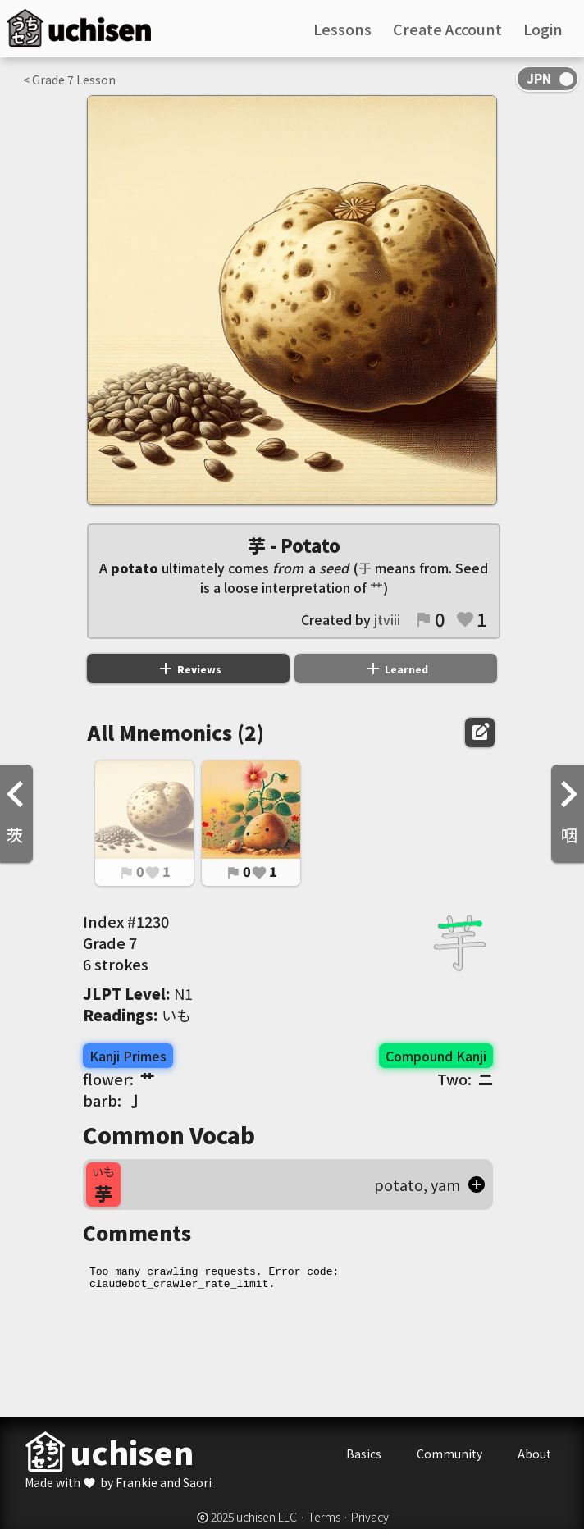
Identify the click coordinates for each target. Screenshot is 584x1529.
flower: (119, 1078)
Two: (465, 1078)
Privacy (370, 1516)
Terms (324, 1516)
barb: (113, 1100)
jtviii (387, 619)
